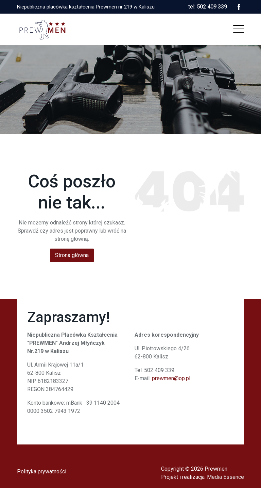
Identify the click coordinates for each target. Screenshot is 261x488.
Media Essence (225, 477)
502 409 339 (212, 6)
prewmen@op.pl (171, 378)
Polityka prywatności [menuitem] (41, 471)
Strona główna (72, 255)
